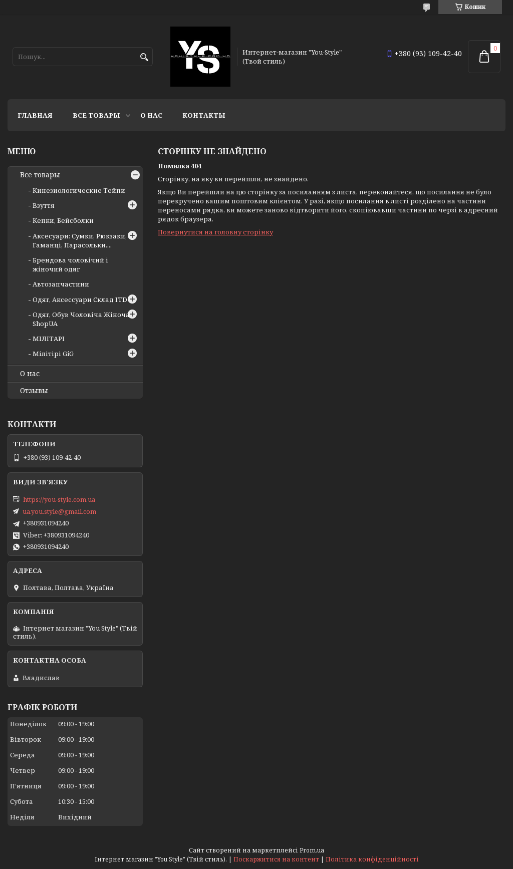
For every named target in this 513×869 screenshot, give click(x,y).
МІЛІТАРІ (49, 338)
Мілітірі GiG (53, 353)
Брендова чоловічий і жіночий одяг (70, 264)
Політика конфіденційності (372, 859)
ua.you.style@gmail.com (59, 511)
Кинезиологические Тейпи (79, 190)
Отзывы (34, 390)
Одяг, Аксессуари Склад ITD (80, 299)
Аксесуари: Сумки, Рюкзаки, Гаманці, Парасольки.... (80, 240)
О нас (151, 115)
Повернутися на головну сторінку (215, 231)
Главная (35, 115)
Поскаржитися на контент (276, 859)
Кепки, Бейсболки (63, 220)
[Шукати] (144, 57)
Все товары (96, 115)
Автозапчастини (61, 283)
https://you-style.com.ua (59, 499)
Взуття (44, 205)
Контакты (203, 115)
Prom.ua (312, 850)
